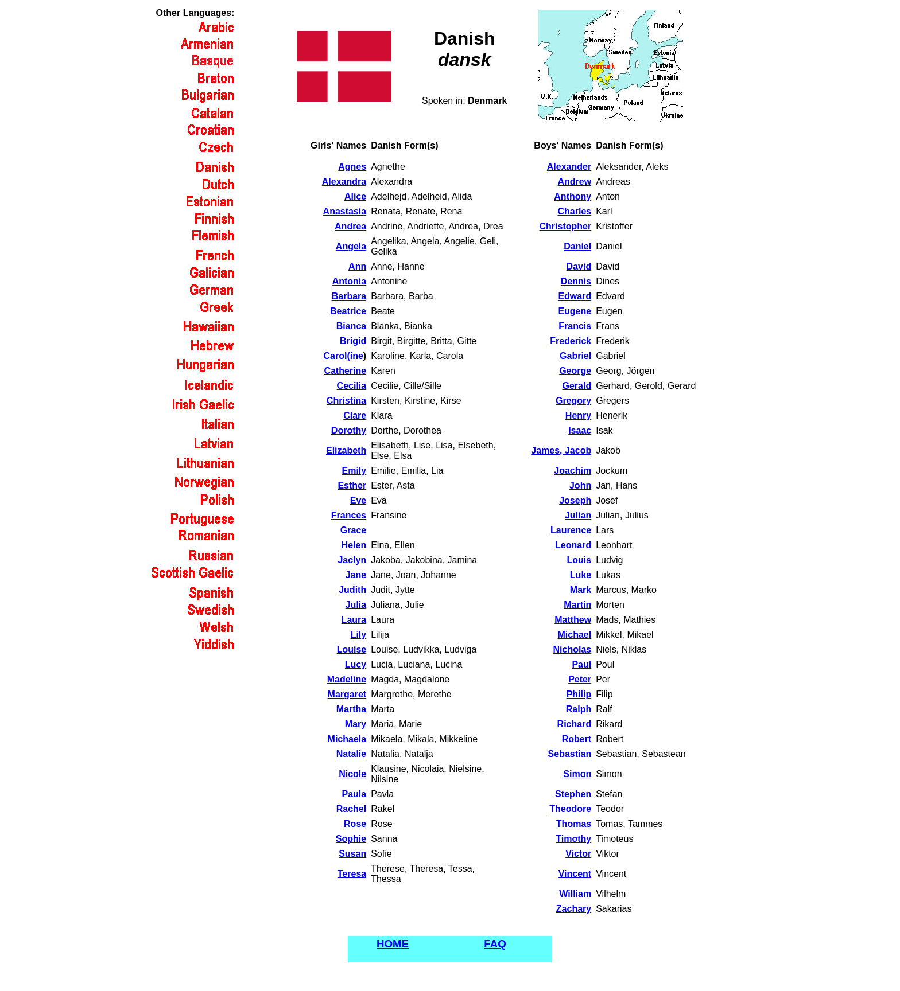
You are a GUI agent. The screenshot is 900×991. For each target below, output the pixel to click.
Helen (354, 545)
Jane (356, 575)
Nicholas (572, 649)
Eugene (574, 311)
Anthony (572, 196)
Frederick (570, 341)
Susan (352, 854)
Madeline (346, 679)
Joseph (575, 500)
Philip (579, 694)
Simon (577, 774)
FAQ (495, 944)
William (575, 894)
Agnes (352, 166)
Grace (353, 530)
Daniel (577, 246)
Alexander (569, 166)
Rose (355, 824)
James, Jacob (561, 450)
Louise (352, 649)
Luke (580, 575)
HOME (393, 944)
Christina (346, 400)
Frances (348, 515)
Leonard (573, 545)
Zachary (573, 909)
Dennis (576, 281)
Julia (356, 605)
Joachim (572, 470)
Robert (577, 739)
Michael (575, 634)
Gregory (573, 400)
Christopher (566, 226)
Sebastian (570, 754)
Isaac (579, 430)
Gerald (577, 386)
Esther (352, 485)
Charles (574, 211)
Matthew (572, 620)
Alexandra (344, 181)
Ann (357, 266)
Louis (579, 560)
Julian (578, 515)
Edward (574, 296)
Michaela (347, 739)
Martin (577, 605)
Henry (578, 415)
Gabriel (575, 356)
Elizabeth (346, 450)
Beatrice (348, 311)
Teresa (352, 874)
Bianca (351, 326)
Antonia (349, 281)
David (579, 266)
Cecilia (352, 386)
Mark (580, 590)
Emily (354, 470)
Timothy (573, 839)
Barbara (349, 296)
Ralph (578, 709)
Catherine (345, 371)
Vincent (575, 874)
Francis (574, 326)
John (580, 485)
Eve (358, 500)
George (575, 371)
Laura (354, 620)
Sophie (351, 839)
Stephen (573, 794)
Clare (354, 415)
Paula (354, 794)
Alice (355, 196)
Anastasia (345, 211)
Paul (581, 664)
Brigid (353, 341)
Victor (578, 854)
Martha (351, 709)
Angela (351, 246)
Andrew (575, 181)
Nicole (352, 774)
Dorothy (348, 430)
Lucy (355, 664)
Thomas (573, 824)
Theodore (570, 809)
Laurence (570, 530)
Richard (574, 724)
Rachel (351, 809)
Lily (359, 634)
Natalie (351, 754)
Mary (355, 724)
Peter (579, 679)
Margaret (347, 694)
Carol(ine (343, 356)
